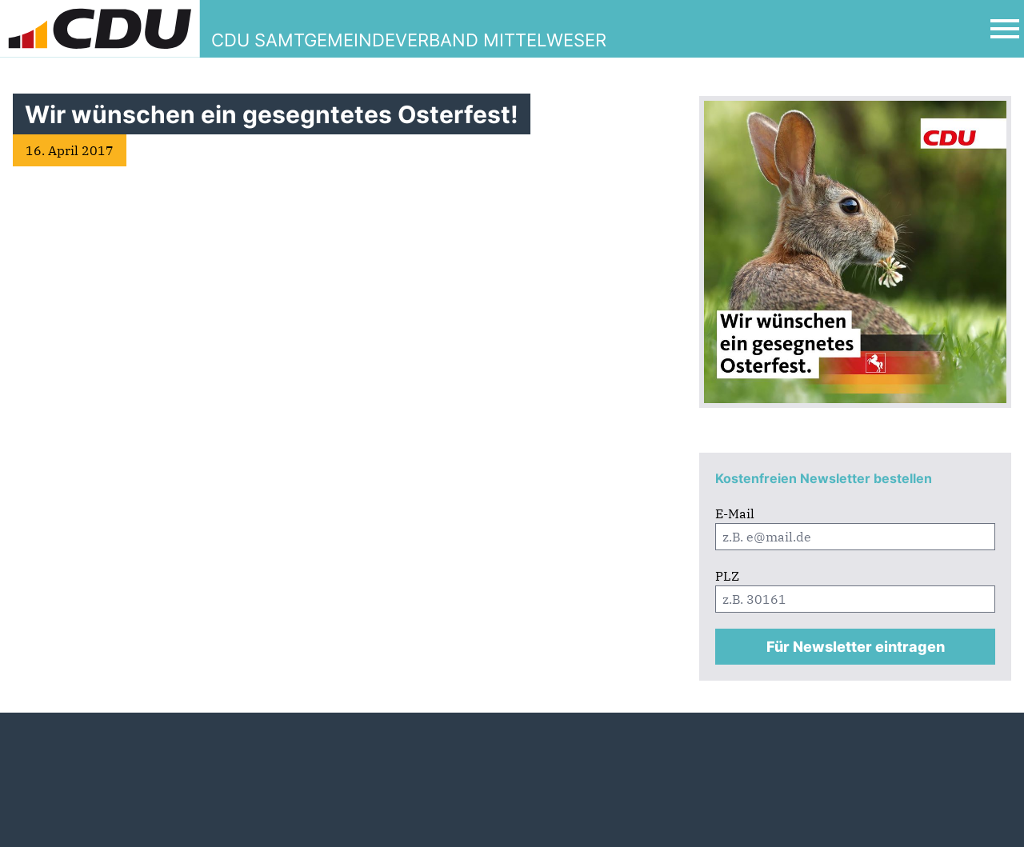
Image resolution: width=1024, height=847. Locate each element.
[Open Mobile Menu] (1005, 29)
